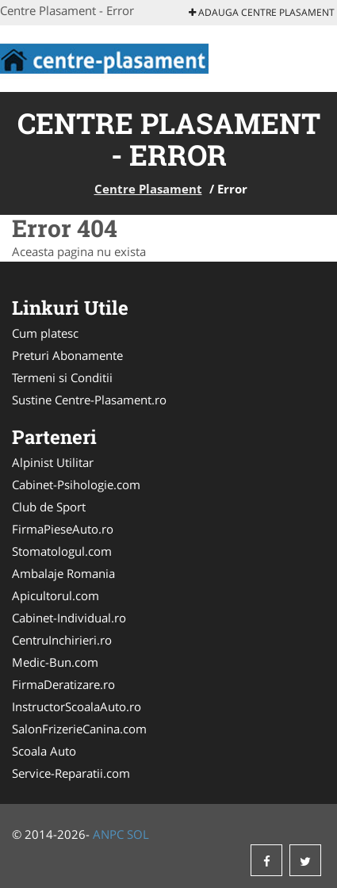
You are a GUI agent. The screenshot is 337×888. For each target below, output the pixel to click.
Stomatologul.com (62, 551)
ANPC (108, 834)
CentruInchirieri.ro (62, 640)
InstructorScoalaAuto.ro (76, 706)
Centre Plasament (148, 189)
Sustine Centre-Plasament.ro (89, 399)
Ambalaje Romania (63, 573)
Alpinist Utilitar (53, 462)
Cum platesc (45, 333)
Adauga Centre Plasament (262, 12)
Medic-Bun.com (55, 662)
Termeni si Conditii (62, 377)
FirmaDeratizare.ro (63, 684)
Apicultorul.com (55, 595)
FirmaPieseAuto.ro (62, 529)
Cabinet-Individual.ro (69, 617)
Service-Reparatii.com (71, 773)
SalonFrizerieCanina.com (79, 729)
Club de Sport (49, 507)
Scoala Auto (44, 751)
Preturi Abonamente (67, 355)
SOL (138, 834)
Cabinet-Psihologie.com (76, 484)
